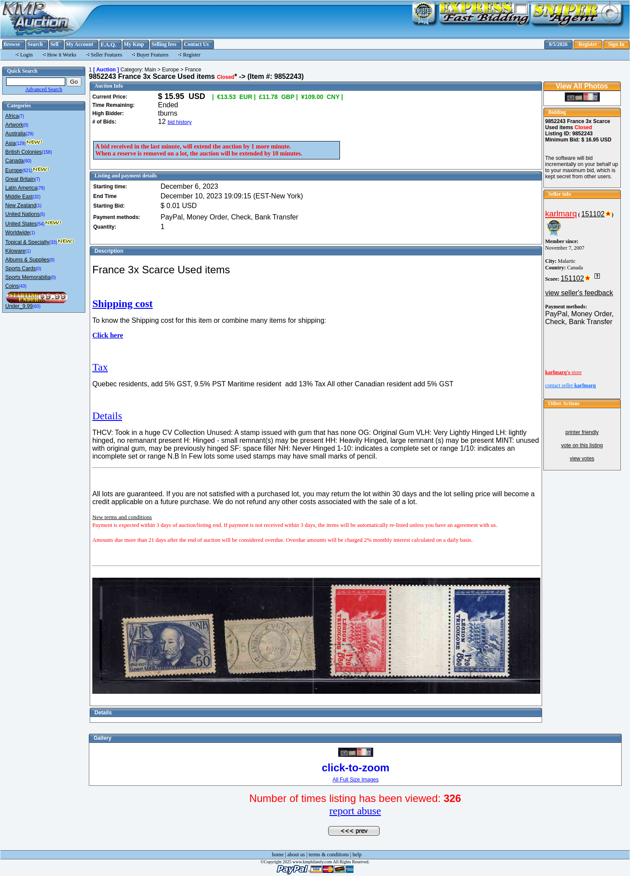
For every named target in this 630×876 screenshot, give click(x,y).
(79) (41, 188)
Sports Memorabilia (27, 277)
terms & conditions (328, 854)
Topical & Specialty (27, 242)
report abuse (355, 810)
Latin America (21, 188)
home (278, 854)
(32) (37, 196)
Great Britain (20, 179)
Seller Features (106, 55)
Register (587, 44)
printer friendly (581, 432)
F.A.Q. (108, 44)
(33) (53, 242)
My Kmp (134, 44)
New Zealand (20, 205)
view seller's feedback (579, 293)
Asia (10, 143)
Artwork (14, 125)
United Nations (22, 214)
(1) (39, 205)
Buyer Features (152, 55)
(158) (47, 152)
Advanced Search (43, 89)
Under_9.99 (19, 306)
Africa (12, 116)
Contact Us (196, 44)
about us (296, 854)
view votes (582, 459)
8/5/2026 (558, 44)
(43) (23, 286)
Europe (13, 170)
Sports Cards (20, 268)
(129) (20, 143)
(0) (25, 125)
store (563, 372)
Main (150, 70)
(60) (28, 161)
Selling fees (163, 44)
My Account (79, 44)
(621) (27, 170)
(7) (21, 116)
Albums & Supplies (27, 260)
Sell (54, 44)
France (193, 70)
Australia (15, 134)
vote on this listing (582, 445)
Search (35, 44)
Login (26, 55)
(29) (30, 133)
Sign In (616, 44)
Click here (107, 335)
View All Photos (582, 86)
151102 (593, 214)
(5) (42, 214)
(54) (41, 224)
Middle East (19, 197)
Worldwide (17, 233)
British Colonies (23, 152)
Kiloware (15, 251)
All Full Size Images (355, 780)
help (357, 854)
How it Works (62, 55)
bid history (180, 122)
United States (21, 224)
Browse (12, 44)
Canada (14, 161)
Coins (12, 286)
